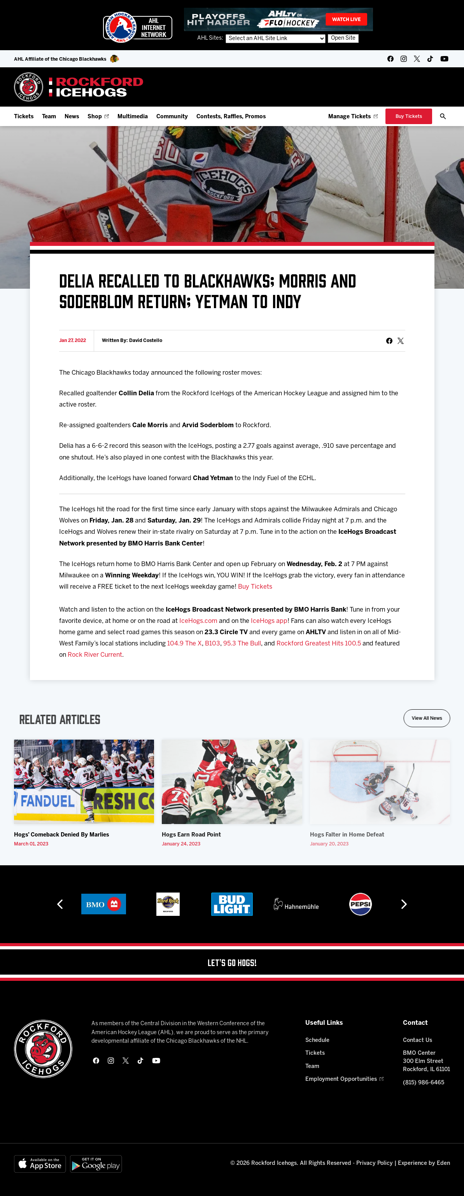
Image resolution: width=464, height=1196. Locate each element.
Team (49, 116)
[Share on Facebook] (389, 340)
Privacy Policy (374, 1163)
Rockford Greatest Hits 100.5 (319, 644)
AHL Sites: (210, 38)
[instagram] (403, 58)
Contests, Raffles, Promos (231, 116)
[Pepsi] (360, 904)
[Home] (79, 87)
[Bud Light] (232, 904)
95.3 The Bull (242, 644)
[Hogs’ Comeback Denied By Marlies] (84, 782)
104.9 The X (184, 644)
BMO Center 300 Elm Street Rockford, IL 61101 (426, 1061)
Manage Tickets (353, 116)
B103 (212, 644)
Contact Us (417, 1040)
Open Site (343, 38)
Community (172, 116)
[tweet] (400, 340)
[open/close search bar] (443, 116)
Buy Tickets (255, 587)
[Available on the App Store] (40, 1164)
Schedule (317, 1040)
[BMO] (103, 904)
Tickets (23, 116)
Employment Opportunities (344, 1079)
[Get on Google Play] (96, 1164)
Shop (98, 116)
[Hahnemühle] (296, 904)
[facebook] (390, 58)
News (72, 116)
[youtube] (444, 58)
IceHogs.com (198, 621)
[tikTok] (430, 58)
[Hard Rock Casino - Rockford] (168, 904)
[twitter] (417, 58)
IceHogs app (269, 621)
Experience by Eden (424, 1163)
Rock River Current (95, 655)
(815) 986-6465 (423, 1083)
